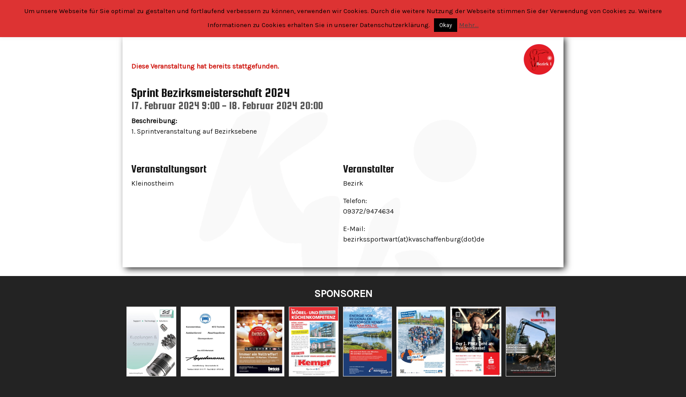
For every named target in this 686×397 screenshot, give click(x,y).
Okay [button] (445, 25)
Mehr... (469, 25)
